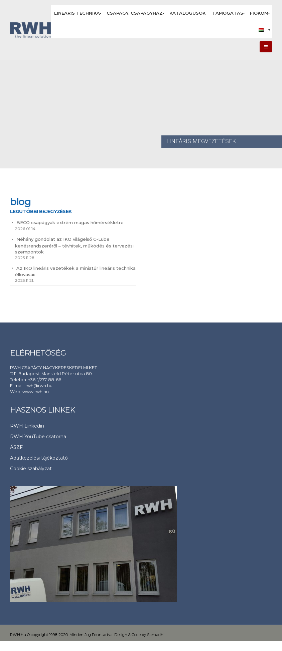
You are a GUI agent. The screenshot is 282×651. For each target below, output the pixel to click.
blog (20, 201)
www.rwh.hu (35, 391)
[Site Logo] (30, 30)
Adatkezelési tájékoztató (39, 458)
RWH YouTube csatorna (38, 437)
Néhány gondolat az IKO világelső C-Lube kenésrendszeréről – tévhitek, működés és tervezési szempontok (74, 245)
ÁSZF (16, 447)
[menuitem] (77, 13)
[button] (266, 46)
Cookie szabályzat (31, 469)
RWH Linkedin (27, 426)
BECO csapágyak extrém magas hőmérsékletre (70, 222)
